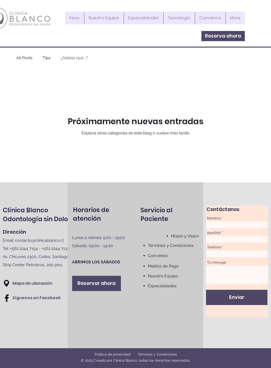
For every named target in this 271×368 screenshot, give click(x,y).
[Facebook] (7, 298)
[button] (6, 283)
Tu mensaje (216, 262)
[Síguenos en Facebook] (36, 298)
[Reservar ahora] (96, 283)
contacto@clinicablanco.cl (39, 240)
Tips (47, 57)
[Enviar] (236, 297)
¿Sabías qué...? (74, 57)
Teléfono (214, 247)
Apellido (214, 232)
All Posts (24, 57)
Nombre (214, 218)
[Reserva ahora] (223, 36)
